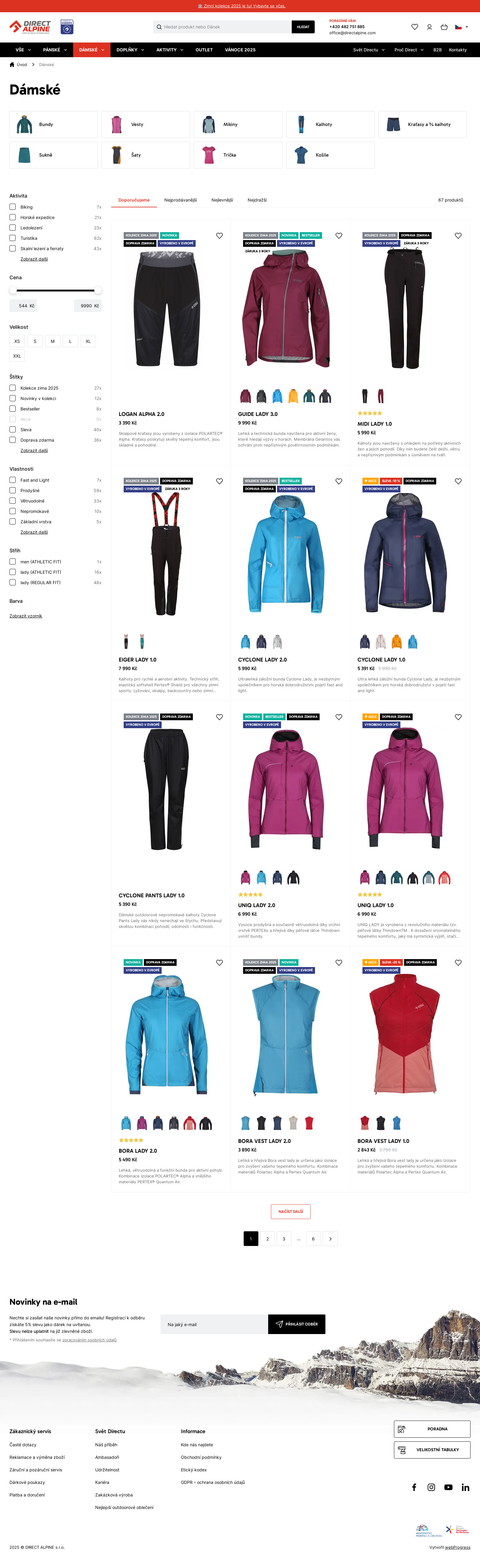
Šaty (124, 155)
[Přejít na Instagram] (431, 1487)
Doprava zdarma (61, 440)
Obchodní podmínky (201, 1457)
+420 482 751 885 (347, 26)
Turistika (61, 238)
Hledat (303, 27)
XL (88, 341)
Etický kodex (194, 1469)
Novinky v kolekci (61, 398)
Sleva (61, 429)
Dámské (91, 49)
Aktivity (169, 49)
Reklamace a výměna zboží (37, 1457)
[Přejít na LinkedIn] (466, 1487)
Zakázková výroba (114, 1494)
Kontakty (458, 49)
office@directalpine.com (352, 32)
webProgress (458, 1547)
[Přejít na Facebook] (414, 1487)
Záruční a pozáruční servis (35, 1469)
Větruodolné (61, 501)
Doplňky (130, 49)
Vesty (125, 124)
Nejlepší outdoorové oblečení (124, 1507)
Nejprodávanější (180, 199)
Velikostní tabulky (438, 1449)
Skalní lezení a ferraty (61, 248)
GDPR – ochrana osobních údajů (213, 1482)
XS (17, 341)
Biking (61, 207)
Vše (23, 49)
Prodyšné (61, 490)
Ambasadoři (107, 1457)
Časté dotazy (22, 1444)
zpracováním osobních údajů (89, 1340)
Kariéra (102, 1482)
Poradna (438, 1429)
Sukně (33, 155)
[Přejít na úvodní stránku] (41, 27)
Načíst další (291, 1211)
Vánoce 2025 (240, 49)
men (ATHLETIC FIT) (61, 561)
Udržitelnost (107, 1469)
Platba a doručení (27, 1494)
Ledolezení (61, 227)
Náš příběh (106, 1444)
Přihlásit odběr (302, 1324)
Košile (310, 155)
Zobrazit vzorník (25, 615)
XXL (17, 355)
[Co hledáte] (228, 26)
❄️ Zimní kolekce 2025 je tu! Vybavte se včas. (242, 6)
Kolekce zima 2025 (61, 388)
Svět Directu (369, 49)
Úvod (22, 64)
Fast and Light (61, 480)
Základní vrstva (61, 521)
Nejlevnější (222, 199)
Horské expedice (61, 217)
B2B (437, 49)
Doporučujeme (134, 199)
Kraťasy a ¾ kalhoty (417, 124)
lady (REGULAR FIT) (61, 582)
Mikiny (218, 124)
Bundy (34, 124)
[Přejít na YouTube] (448, 1487)
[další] (330, 1238)
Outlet (204, 49)
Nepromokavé (61, 511)
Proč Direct (409, 49)
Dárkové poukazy (27, 1482)
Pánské (55, 49)
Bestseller (61, 409)
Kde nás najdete (197, 1444)
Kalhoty (311, 124)
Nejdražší (257, 199)
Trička (217, 155)
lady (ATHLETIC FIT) (61, 572)
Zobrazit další (34, 258)
